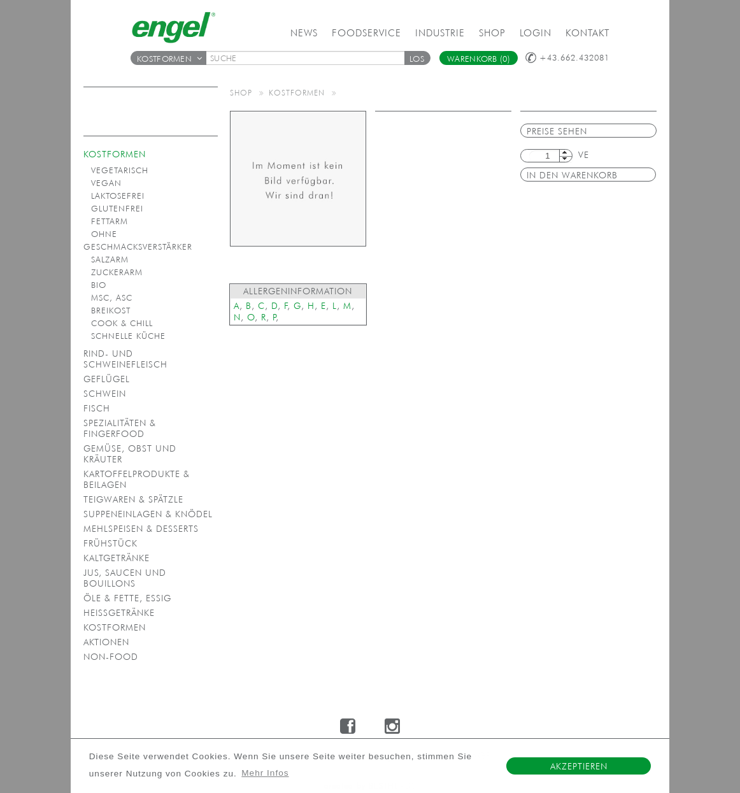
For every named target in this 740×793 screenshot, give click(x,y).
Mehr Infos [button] (264, 773)
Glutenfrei (117, 208)
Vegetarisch (119, 170)
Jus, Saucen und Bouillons (124, 578)
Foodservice (366, 33)
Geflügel (106, 379)
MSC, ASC (111, 297)
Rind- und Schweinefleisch (125, 359)
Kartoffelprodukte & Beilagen (136, 479)
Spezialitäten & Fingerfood (119, 428)
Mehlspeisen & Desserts (141, 528)
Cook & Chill (122, 323)
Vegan (106, 183)
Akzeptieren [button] (579, 766)
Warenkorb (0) (478, 59)
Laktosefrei (118, 195)
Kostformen (169, 59)
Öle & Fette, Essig (127, 598)
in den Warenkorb (572, 175)
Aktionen (106, 642)
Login (535, 33)
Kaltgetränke (116, 558)
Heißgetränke (119, 612)
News (304, 33)
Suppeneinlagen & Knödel (148, 514)
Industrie (440, 33)
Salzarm (110, 259)
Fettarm (109, 221)
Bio (98, 285)
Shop (492, 33)
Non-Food (110, 656)
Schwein (104, 393)
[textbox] (309, 58)
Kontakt (587, 33)
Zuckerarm (117, 272)
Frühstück (110, 543)
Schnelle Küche (128, 336)
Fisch (96, 408)
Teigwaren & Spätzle (133, 499)
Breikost (111, 310)
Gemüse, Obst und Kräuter (129, 454)
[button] (417, 58)
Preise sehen (557, 131)
